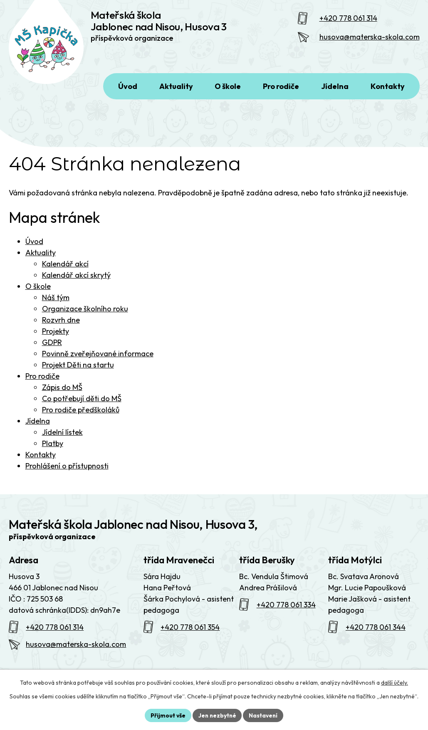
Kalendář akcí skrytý (76, 278)
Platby (52, 446)
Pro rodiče (42, 379)
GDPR (52, 345)
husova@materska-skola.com (369, 38)
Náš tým (55, 301)
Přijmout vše (167, 715)
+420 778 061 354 (190, 630)
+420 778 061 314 (348, 20)
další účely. (394, 682)
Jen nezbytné (217, 715)
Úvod (34, 244)
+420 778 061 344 (376, 630)
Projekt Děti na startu (78, 368)
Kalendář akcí (65, 267)
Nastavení (264, 715)
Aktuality (40, 256)
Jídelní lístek (62, 435)
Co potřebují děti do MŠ (81, 402)
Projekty (55, 334)
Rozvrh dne (61, 323)
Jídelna (37, 424)
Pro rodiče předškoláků (80, 413)
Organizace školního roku (85, 312)
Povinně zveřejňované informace (97, 357)
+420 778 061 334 (286, 608)
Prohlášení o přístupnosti (67, 469)
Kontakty (40, 458)
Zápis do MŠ (62, 390)
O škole (38, 289)
